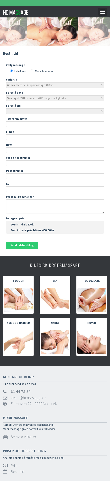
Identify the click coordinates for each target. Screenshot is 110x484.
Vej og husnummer (20, 158)
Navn (11, 145)
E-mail (12, 131)
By (9, 184)
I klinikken (19, 71)
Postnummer (17, 171)
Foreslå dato (14, 92)
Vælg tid (11, 79)
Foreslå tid (13, 105)
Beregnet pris (15, 218)
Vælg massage (15, 65)
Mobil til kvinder (43, 71)
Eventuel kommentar (20, 197)
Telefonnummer (19, 118)
